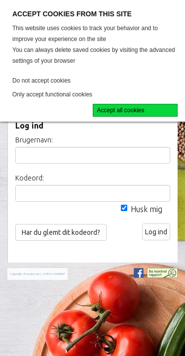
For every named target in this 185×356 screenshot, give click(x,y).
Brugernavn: (34, 140)
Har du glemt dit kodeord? (61, 232)
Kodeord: (29, 178)
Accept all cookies (121, 110)
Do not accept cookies (41, 80)
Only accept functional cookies (52, 94)
